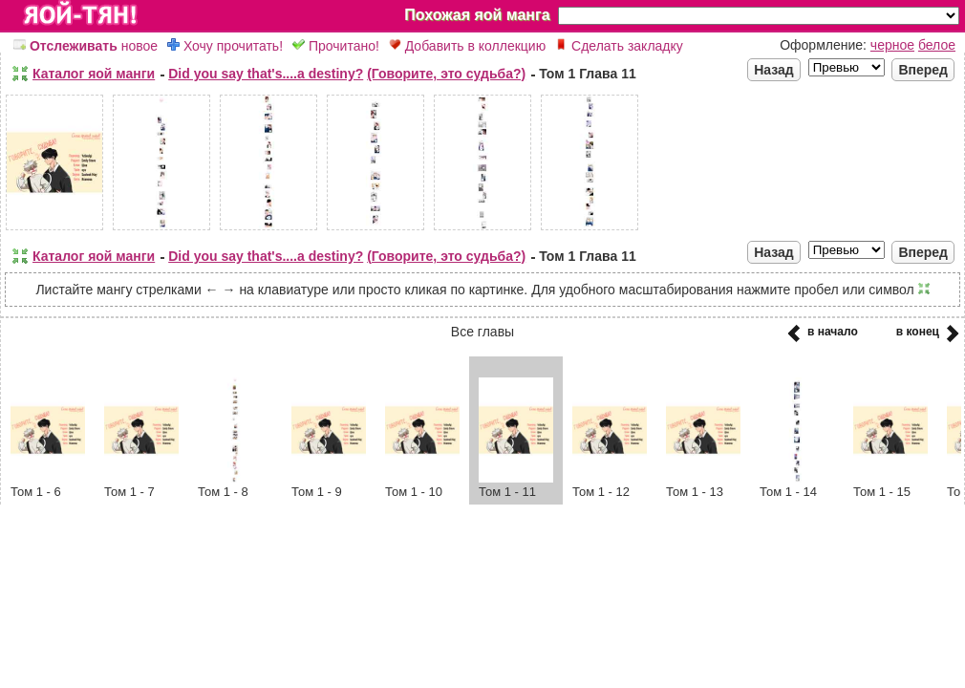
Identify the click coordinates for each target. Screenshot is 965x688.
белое (936, 45)
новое (85, 46)
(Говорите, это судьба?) (446, 73)
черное (892, 45)
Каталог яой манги (93, 73)
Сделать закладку (619, 46)
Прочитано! (335, 46)
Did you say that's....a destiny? (265, 73)
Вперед (923, 69)
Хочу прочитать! (225, 46)
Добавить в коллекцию (467, 46)
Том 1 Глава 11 (587, 73)
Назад (774, 69)
